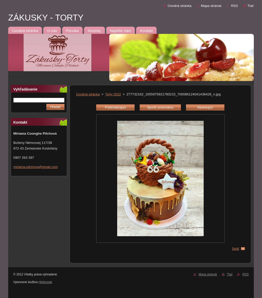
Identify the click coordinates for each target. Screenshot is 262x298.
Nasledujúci (205, 107)
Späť (235, 249)
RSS (234, 6)
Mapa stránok (211, 6)
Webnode (45, 282)
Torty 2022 (113, 94)
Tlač (250, 6)
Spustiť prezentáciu (160, 107)
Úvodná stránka (179, 6)
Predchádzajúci (115, 107)
